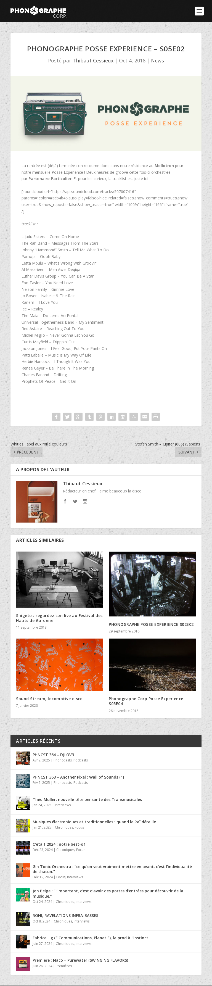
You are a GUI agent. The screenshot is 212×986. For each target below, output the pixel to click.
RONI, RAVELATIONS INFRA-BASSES (65, 915)
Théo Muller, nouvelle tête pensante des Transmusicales (87, 799)
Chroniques (64, 827)
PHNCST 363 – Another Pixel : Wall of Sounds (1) (78, 777)
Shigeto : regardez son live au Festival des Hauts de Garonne (59, 618)
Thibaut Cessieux (93, 60)
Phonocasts (63, 760)
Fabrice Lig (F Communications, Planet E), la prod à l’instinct (90, 937)
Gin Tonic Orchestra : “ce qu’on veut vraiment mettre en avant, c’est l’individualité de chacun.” (112, 869)
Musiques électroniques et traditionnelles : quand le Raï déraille (94, 821)
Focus (79, 827)
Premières (64, 966)
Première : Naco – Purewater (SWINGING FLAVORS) (80, 960)
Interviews (63, 805)
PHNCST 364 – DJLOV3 (53, 754)
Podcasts (80, 760)
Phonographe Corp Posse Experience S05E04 (146, 701)
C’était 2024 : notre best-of (59, 844)
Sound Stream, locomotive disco (49, 698)
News (157, 60)
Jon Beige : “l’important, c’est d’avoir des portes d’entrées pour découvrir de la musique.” (108, 893)
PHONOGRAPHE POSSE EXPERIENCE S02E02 (151, 624)
